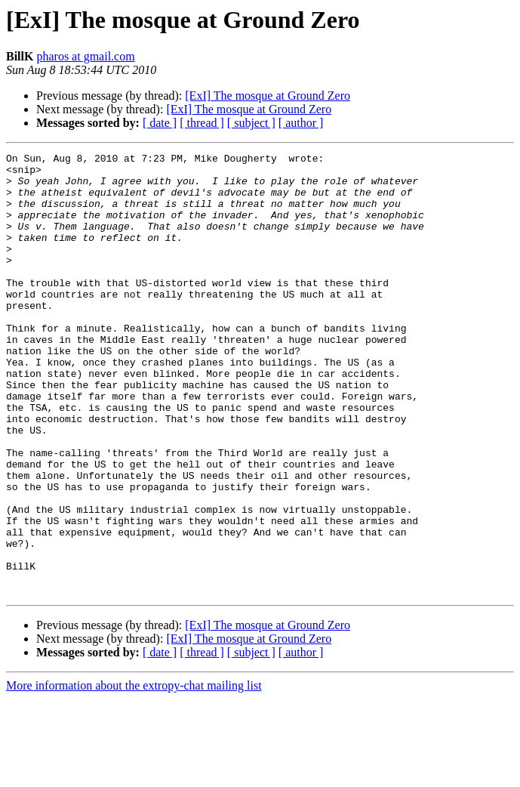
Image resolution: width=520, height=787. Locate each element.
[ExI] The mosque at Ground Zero (267, 95)
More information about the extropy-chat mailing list (134, 773)
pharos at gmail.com (85, 56)
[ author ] (301, 122)
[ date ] (160, 122)
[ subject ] (251, 122)
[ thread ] (202, 122)
